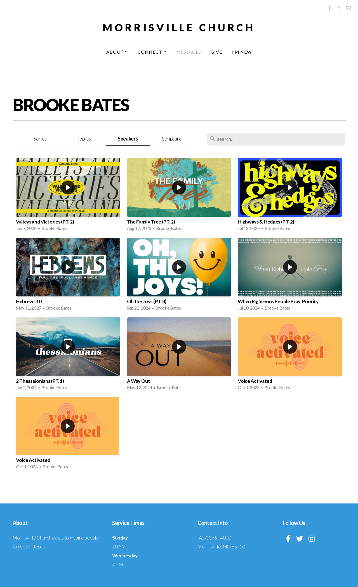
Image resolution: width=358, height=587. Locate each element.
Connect (152, 51)
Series (40, 139)
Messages (188, 51)
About (117, 51)
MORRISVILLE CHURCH (179, 27)
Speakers (128, 139)
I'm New (242, 51)
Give (216, 51)
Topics (84, 139)
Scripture (172, 139)
